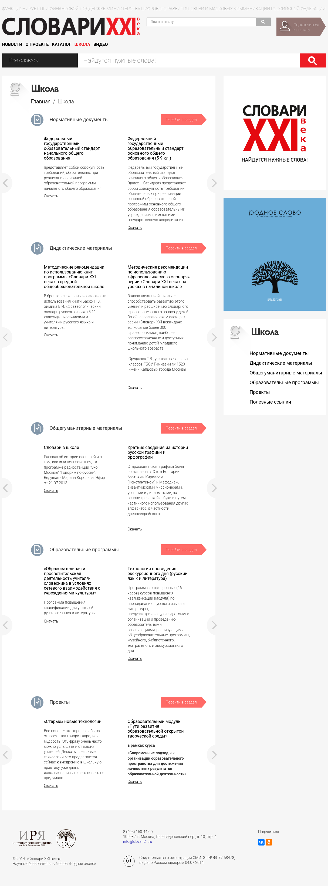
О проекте (37, 44)
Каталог (61, 44)
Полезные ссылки (270, 402)
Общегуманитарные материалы (86, 428)
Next (212, 183)
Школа (82, 44)
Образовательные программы (84, 549)
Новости (12, 44)
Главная (41, 102)
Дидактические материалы (81, 248)
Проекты (60, 702)
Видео (100, 44)
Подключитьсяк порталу (306, 27)
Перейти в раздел (181, 119)
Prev (7, 183)
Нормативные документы (79, 119)
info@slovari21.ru (137, 841)
